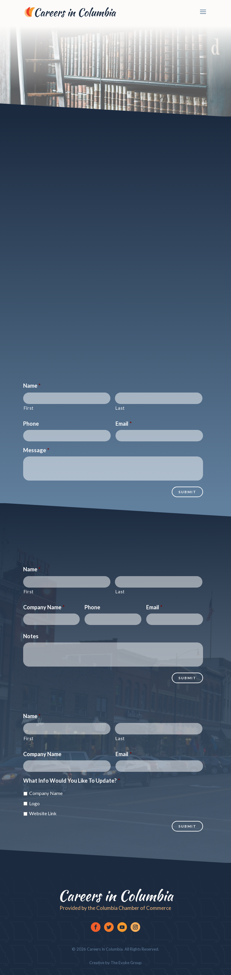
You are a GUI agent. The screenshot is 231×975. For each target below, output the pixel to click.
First (28, 408)
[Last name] (158, 398)
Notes (30, 636)
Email (124, 423)
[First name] (67, 398)
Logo (34, 803)
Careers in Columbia (115, 895)
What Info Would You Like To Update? (71, 780)
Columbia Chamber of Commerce (133, 908)
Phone (31, 423)
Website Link (43, 813)
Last (120, 408)
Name (32, 385)
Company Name (44, 607)
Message (36, 450)
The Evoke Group (126, 962)
